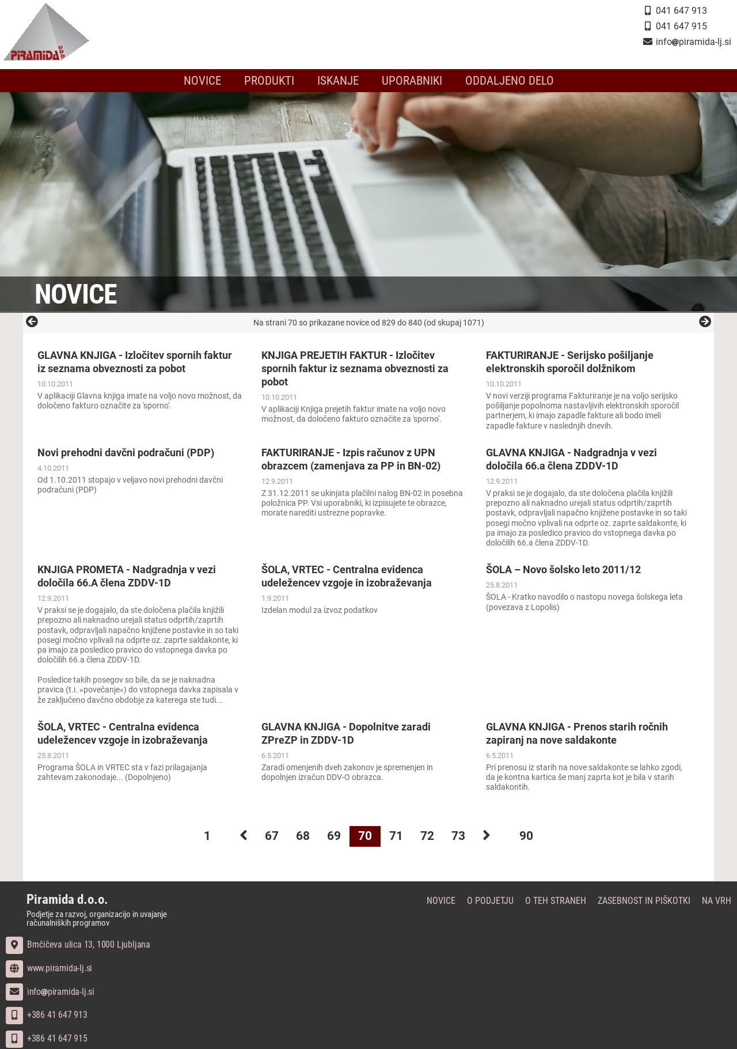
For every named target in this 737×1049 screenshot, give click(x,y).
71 (396, 836)
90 (526, 836)
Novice (202, 81)
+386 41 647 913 (47, 1014)
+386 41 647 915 (47, 1038)
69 (334, 836)
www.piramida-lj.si (49, 968)
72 (427, 836)
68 (303, 836)
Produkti (269, 81)
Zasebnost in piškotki (644, 900)
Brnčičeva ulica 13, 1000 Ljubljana (78, 944)
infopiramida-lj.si (50, 991)
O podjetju (490, 900)
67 (272, 836)
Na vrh (716, 900)
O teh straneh (555, 900)
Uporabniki (412, 81)
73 (458, 836)
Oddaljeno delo (509, 81)
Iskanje (338, 81)
